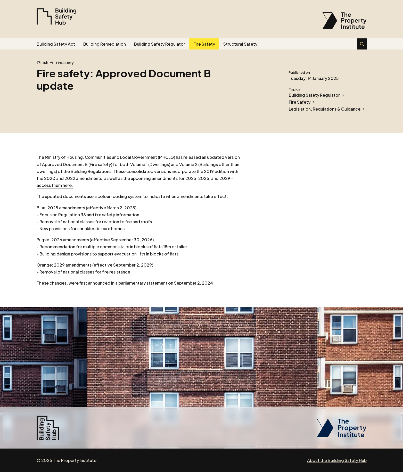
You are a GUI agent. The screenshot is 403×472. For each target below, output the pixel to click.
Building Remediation (104, 44)
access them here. (55, 185)
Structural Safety (240, 44)
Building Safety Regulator (159, 44)
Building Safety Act (56, 44)
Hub (45, 63)
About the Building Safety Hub (337, 460)
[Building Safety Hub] (56, 16)
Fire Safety (204, 44)
